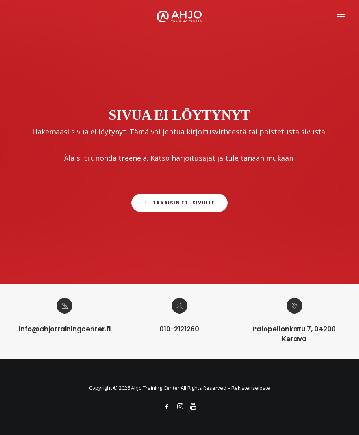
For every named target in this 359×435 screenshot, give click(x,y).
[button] (341, 16)
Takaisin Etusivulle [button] (179, 202)
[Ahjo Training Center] (179, 16)
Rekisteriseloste (250, 387)
